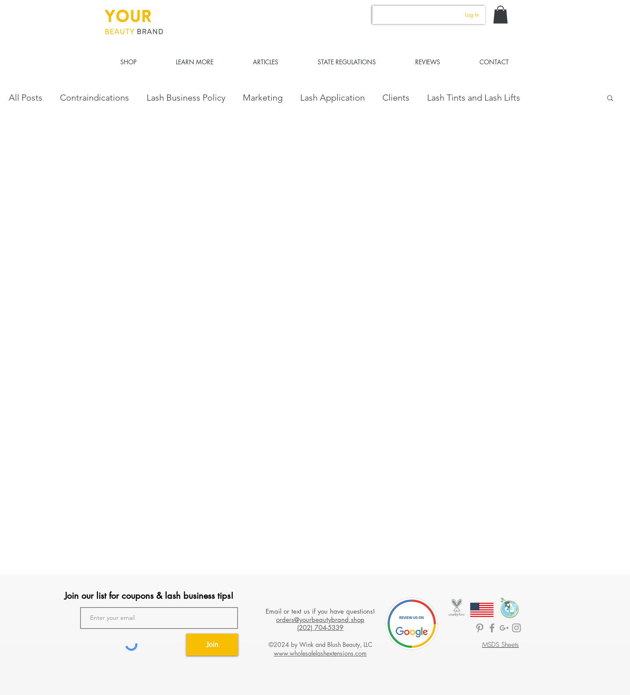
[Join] (212, 645)
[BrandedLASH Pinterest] (480, 628)
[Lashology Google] (504, 628)
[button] (500, 15)
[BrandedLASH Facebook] (492, 628)
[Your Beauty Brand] (516, 628)
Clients (396, 97)
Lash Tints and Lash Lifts (473, 97)
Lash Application (332, 97)
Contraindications (94, 97)
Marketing (263, 97)
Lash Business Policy (186, 97)
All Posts (25, 97)
